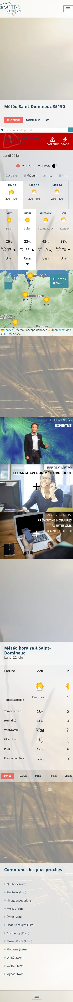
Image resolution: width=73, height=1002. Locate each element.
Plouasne (15, 949)
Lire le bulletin (14, 142)
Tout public (13, 120)
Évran (13, 917)
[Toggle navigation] (68, 8)
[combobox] (39, 130)
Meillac (13, 908)
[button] (25, 296)
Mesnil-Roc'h (18, 941)
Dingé (13, 957)
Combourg (16, 933)
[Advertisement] (36, 58)
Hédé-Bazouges (19, 925)
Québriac (15, 884)
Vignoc (14, 974)
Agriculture (33, 120)
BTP (47, 120)
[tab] (7, 776)
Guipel (14, 965)
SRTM (7, 333)
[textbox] (39, 130)
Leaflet (7, 330)
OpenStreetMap (61, 330)
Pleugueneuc (17, 900)
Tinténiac (15, 892)
